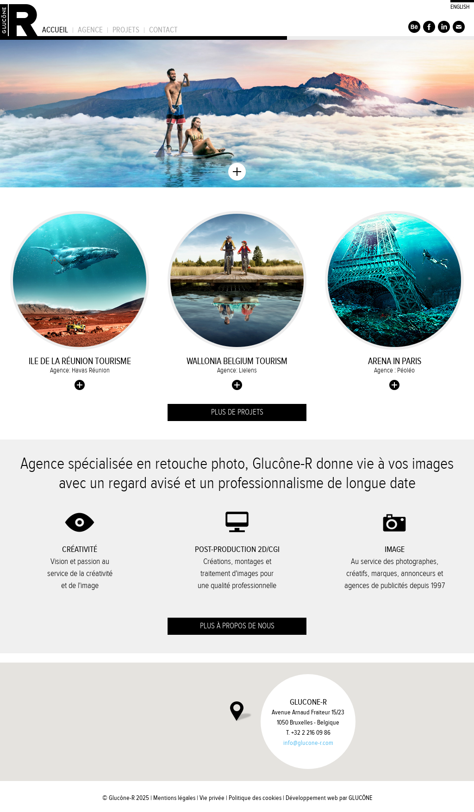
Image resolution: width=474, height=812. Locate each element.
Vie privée (212, 798)
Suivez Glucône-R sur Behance (414, 27)
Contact (163, 30)
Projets (125, 30)
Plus (80, 385)
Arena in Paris (394, 361)
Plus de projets (237, 412)
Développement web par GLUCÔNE (329, 798)
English (459, 6)
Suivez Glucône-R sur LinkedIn (444, 27)
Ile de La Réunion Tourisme (80, 361)
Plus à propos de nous (237, 626)
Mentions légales (174, 798)
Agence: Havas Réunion (80, 370)
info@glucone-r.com (308, 743)
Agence (90, 30)
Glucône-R (18, 18)
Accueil (55, 30)
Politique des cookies (255, 798)
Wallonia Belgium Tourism (237, 361)
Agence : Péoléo (394, 370)
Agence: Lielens (237, 370)
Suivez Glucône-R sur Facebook (429, 27)
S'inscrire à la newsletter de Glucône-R (459, 27)
